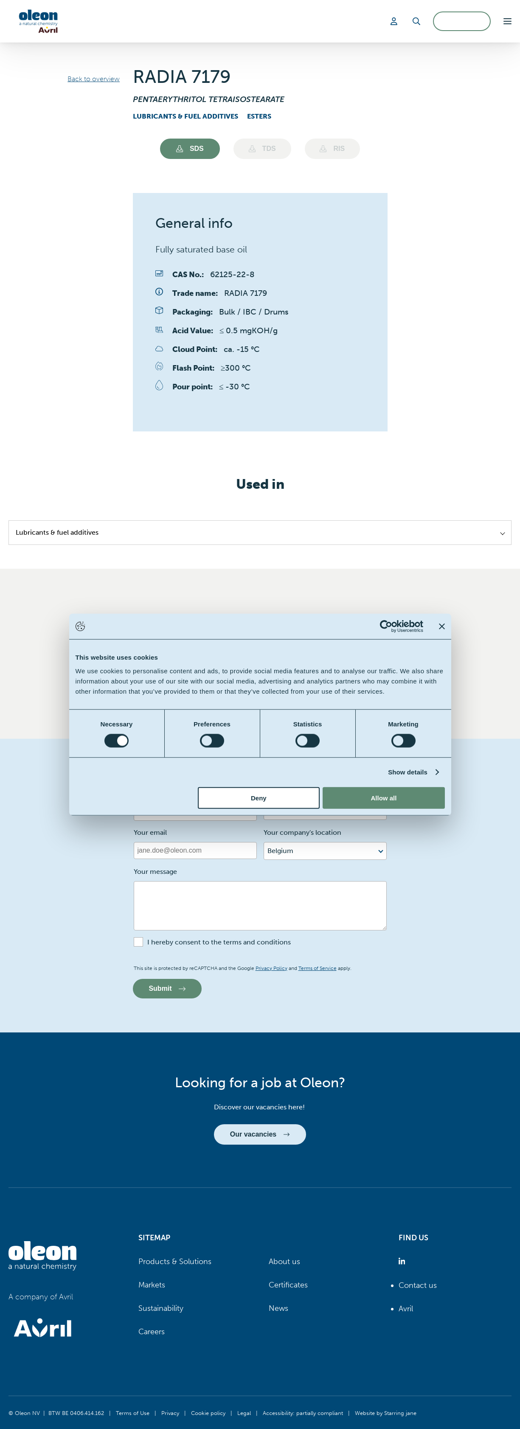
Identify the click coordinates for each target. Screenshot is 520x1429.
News (278, 1308)
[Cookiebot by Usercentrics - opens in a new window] (386, 626)
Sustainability (160, 1308)
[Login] (395, 21)
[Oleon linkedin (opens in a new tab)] (403, 1261)
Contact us (418, 1285)
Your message (155, 872)
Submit (167, 988)
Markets (151, 1285)
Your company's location (302, 832)
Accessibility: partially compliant (303, 1412)
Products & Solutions (174, 1261)
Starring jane (400, 1412)
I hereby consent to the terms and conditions (219, 942)
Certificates (288, 1285)
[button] (507, 21)
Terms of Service (317, 968)
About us (284, 1261)
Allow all (384, 797)
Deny (259, 797)
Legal (244, 1412)
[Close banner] (442, 626)
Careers (151, 1331)
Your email (150, 832)
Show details (407, 772)
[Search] (416, 21)
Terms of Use (132, 1412)
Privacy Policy (271, 968)
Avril (406, 1308)
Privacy (170, 1412)
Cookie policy (208, 1412)
